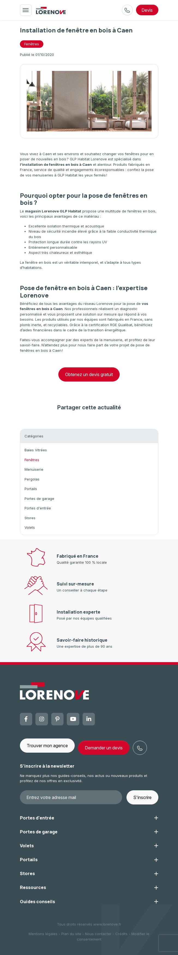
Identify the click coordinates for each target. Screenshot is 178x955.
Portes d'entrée (38, 508)
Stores (30, 518)
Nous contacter (98, 934)
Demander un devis (104, 747)
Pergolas (32, 479)
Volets (30, 527)
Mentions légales (43, 934)
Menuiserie (34, 469)
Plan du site (71, 934)
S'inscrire (142, 797)
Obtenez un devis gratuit (89, 374)
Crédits (121, 934)
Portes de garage (39, 498)
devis (147, 10)
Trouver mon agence (47, 745)
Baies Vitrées (36, 450)
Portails (31, 488)
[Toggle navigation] (26, 10)
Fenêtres (32, 460)
